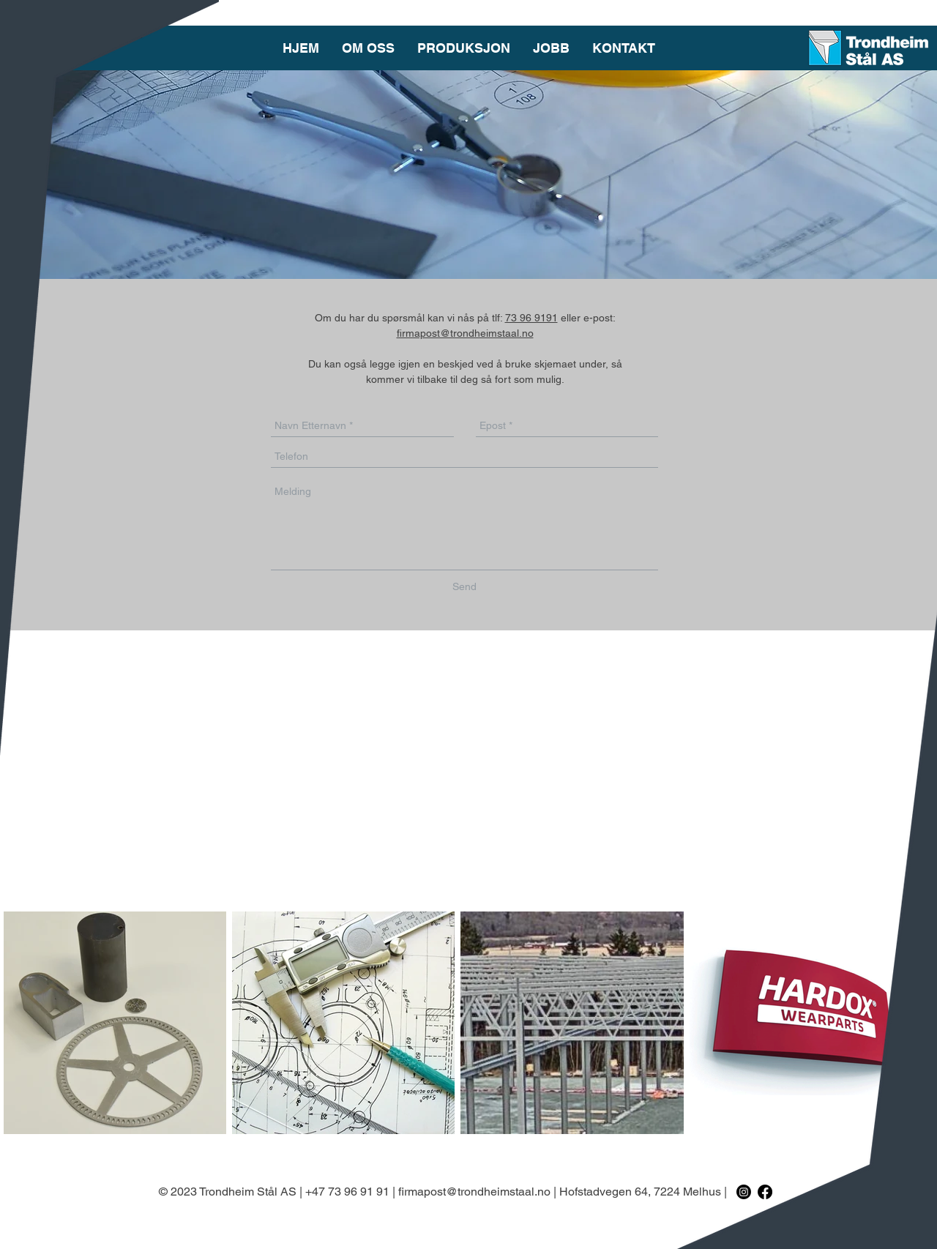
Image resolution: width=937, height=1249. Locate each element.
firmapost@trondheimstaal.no (465, 333)
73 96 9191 (531, 318)
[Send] (464, 587)
